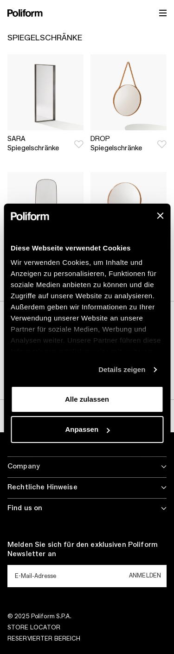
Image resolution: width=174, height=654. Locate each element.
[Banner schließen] (160, 215)
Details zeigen (121, 369)
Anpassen (87, 429)
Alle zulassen (87, 399)
